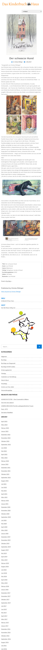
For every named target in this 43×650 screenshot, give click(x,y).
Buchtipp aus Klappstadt (8, 363)
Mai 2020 (4, 523)
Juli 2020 (3, 520)
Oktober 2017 (5, 599)
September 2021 (6, 477)
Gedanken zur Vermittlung (8, 377)
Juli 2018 (3, 570)
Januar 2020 (4, 533)
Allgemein (4, 356)
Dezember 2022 (5, 434)
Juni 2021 (4, 487)
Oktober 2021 (5, 474)
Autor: (4, 266)
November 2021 (5, 471)
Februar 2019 (5, 563)
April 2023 (4, 421)
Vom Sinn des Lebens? (7, 402)
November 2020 (5, 510)
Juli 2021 (3, 484)
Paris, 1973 (4, 409)
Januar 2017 (4, 626)
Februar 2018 (5, 586)
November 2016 (5, 632)
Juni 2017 (4, 609)
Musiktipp (4, 383)
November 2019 (5, 540)
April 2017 (4, 616)
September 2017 (6, 603)
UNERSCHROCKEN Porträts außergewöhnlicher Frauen (17, 406)
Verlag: (4, 270)
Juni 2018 (4, 573)
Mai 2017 (4, 612)
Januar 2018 (4, 589)
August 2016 (5, 642)
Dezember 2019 (5, 537)
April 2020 (4, 527)
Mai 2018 (4, 576)
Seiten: (4, 274)
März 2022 (4, 457)
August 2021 (5, 481)
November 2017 (5, 596)
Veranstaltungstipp (6, 390)
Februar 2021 (5, 500)
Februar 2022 (5, 461)
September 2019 (6, 547)
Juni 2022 (4, 448)
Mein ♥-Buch (5, 380)
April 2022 (4, 454)
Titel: (3, 264)
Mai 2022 (4, 451)
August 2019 (5, 550)
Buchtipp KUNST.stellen (8, 366)
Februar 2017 (5, 622)
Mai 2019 (4, 553)
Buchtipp (8, 281)
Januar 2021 (4, 504)
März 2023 (4, 425)
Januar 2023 (4, 431)
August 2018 (5, 566)
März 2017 (4, 619)
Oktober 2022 (5, 441)
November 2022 (5, 438)
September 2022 (6, 444)
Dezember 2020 (5, 507)
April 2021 (4, 494)
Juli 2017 (3, 606)
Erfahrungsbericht (6, 370)
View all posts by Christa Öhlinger (11, 291)
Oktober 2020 (5, 514)
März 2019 (4, 560)
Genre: (4, 268)
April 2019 (4, 556)
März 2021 (4, 497)
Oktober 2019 (5, 543)
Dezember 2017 (5, 593)
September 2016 (6, 639)
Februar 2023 (5, 428)
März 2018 (4, 583)
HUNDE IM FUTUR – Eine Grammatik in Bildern (15, 399)
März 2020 (4, 530)
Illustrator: (5, 276)
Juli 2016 (3, 645)
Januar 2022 (4, 464)
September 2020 (6, 517)
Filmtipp (3, 373)
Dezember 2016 (5, 629)
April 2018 (4, 579)
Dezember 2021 (5, 467)
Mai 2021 (4, 490)
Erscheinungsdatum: (8, 272)
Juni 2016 (4, 649)
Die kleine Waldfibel (7, 412)
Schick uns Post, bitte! (7, 387)
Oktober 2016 (5, 636)
